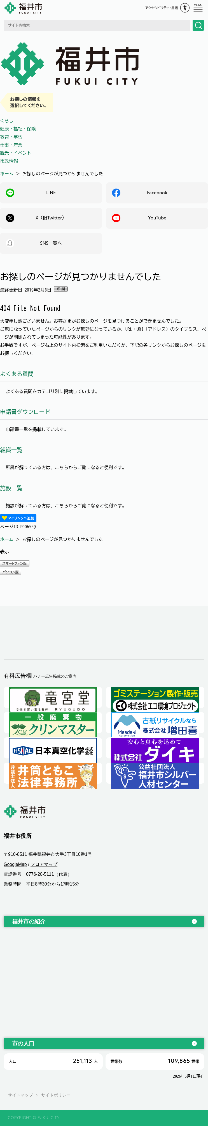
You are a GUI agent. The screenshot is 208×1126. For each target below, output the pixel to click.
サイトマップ (20, 1095)
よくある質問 (17, 374)
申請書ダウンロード (25, 411)
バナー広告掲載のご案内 (54, 676)
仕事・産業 (11, 145)
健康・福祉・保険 (18, 129)
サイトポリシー (56, 1095)
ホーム (6, 173)
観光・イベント (15, 153)
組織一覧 (11, 450)
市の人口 (23, 1043)
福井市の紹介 (29, 921)
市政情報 (9, 161)
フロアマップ (44, 864)
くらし (6, 120)
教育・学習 (11, 137)
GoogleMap (15, 864)
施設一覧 (11, 488)
